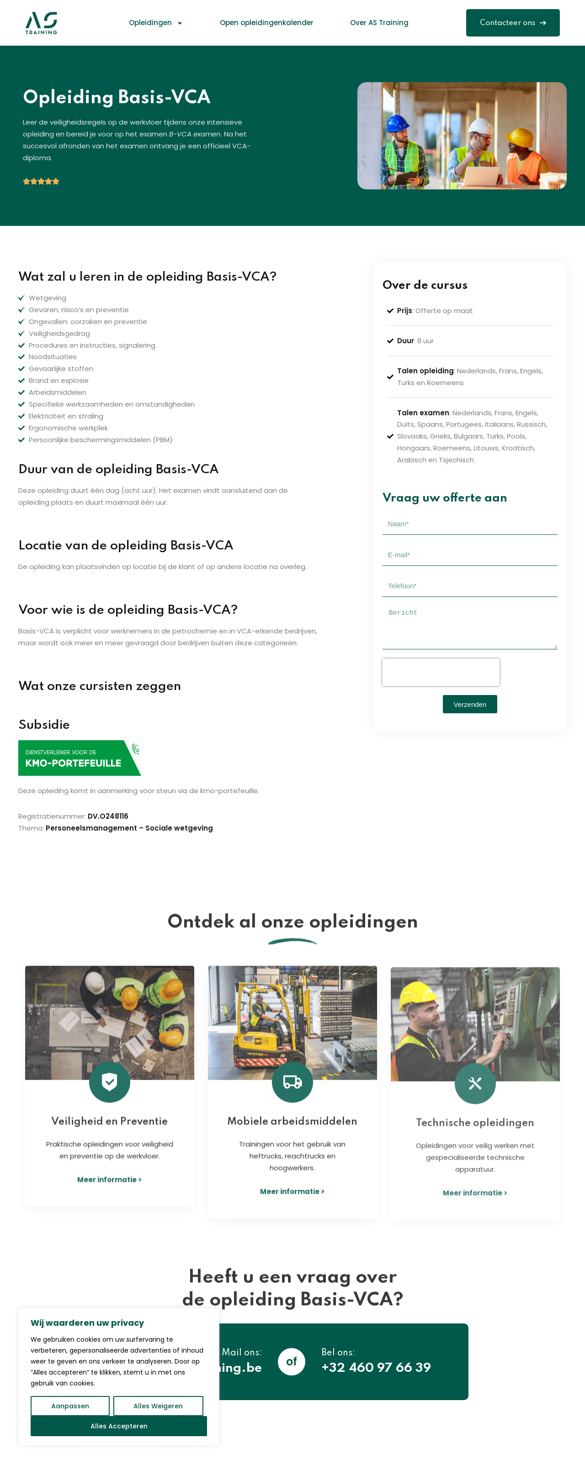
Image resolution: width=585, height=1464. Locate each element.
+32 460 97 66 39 (376, 1368)
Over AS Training (379, 22)
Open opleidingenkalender (267, 22)
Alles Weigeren (158, 1406)
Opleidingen (156, 23)
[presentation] (441, 672)
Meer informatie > (109, 1190)
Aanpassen (70, 1406)
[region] (118, 1377)
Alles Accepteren (119, 1426)
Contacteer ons (513, 23)
